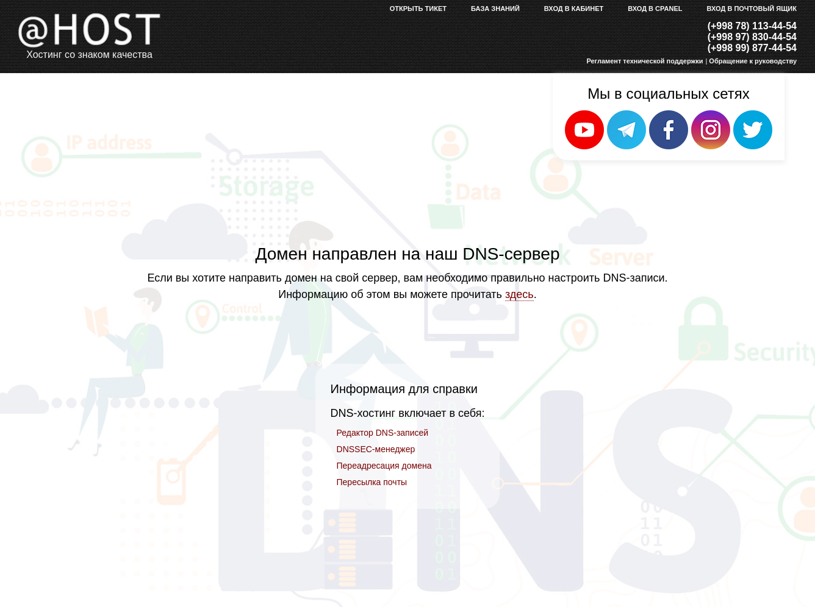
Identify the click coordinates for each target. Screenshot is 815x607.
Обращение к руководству (753, 61)
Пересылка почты (372, 482)
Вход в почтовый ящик (752, 8)
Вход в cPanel (655, 8)
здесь (519, 294)
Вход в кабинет (573, 8)
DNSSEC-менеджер (376, 449)
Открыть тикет (418, 8)
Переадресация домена (384, 465)
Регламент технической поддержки (644, 61)
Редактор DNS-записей (383, 433)
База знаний (495, 8)
